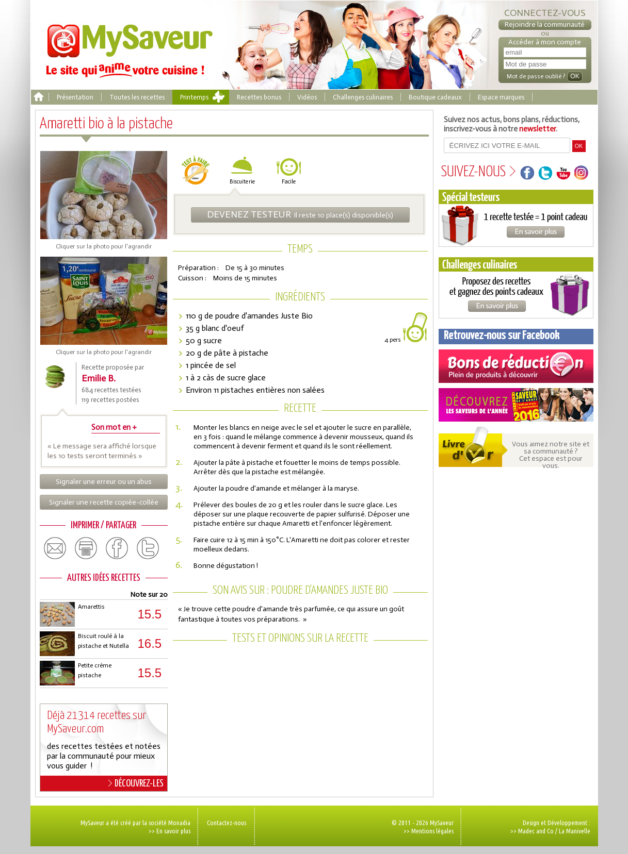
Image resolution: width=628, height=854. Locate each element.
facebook (117, 548)
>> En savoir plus (169, 830)
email (55, 548)
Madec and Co (536, 830)
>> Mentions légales (429, 830)
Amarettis (91, 606)
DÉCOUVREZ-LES (136, 783)
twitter (148, 548)
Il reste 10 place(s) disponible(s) (300, 214)
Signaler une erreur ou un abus (104, 481)
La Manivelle (574, 830)
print (86, 548)
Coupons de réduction (516, 366)
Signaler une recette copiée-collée (103, 502)
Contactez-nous (226, 822)
